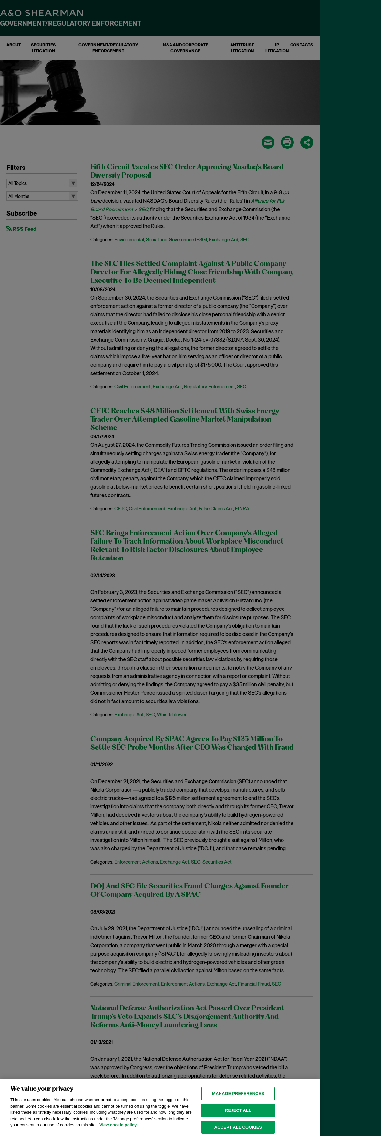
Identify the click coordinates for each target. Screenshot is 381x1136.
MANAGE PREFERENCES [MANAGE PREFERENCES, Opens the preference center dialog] (238, 1102)
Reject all (238, 1118)
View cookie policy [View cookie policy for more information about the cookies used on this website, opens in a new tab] (118, 1133)
